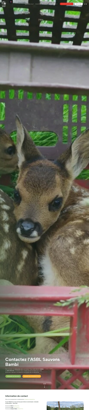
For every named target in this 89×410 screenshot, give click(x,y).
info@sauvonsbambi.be (30, 399)
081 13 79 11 (16, 405)
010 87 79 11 (20, 408)
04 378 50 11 (16, 407)
